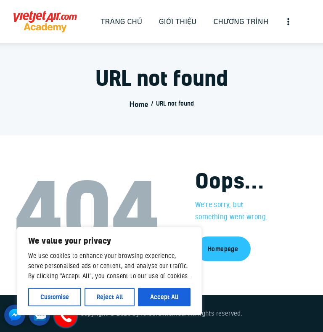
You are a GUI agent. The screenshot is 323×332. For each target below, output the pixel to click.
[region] (109, 271)
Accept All (164, 297)
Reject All (110, 297)
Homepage (223, 249)
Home (138, 104)
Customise (54, 297)
